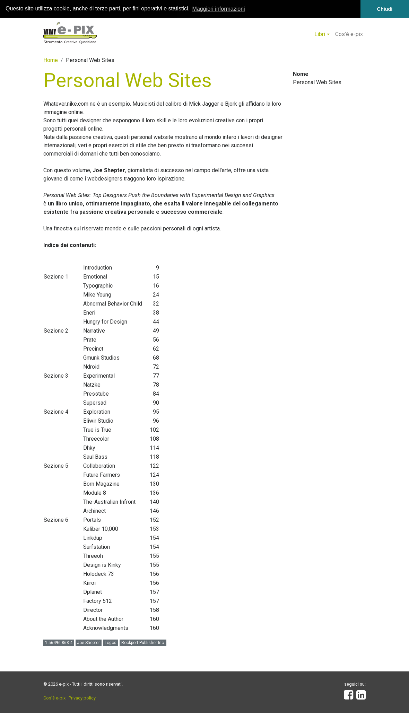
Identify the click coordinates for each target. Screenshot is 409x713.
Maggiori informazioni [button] (218, 9)
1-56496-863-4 (58, 642)
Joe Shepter (88, 642)
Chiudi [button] (385, 9)
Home (50, 59)
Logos (110, 642)
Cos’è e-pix (349, 33)
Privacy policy (82, 697)
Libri (319, 33)
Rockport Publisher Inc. (143, 642)
